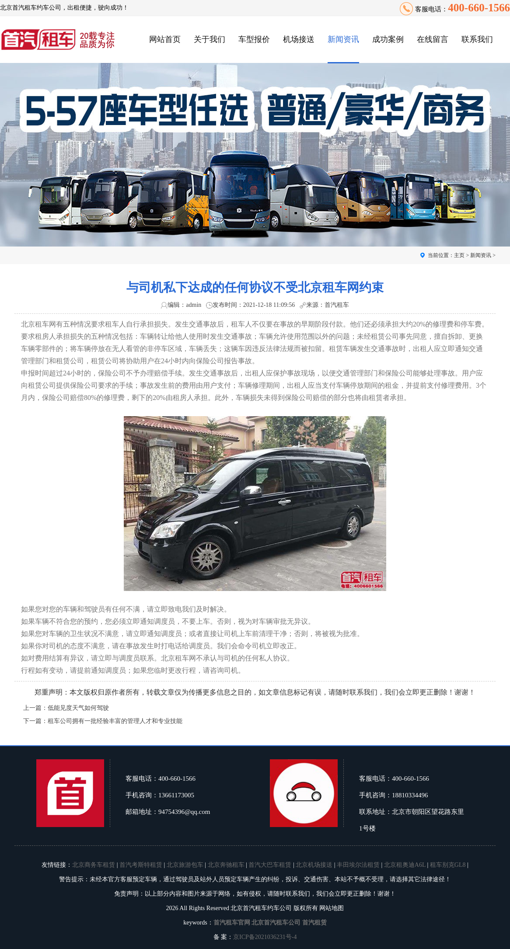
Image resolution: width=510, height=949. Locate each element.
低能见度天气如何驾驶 (78, 708)
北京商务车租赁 (93, 865)
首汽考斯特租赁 (140, 865)
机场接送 (298, 39)
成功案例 (388, 39)
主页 (459, 255)
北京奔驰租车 (226, 865)
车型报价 (254, 39)
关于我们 (209, 39)
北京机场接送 (314, 865)
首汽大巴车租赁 (269, 865)
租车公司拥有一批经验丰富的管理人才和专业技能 (115, 721)
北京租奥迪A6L (405, 865)
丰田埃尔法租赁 (358, 865)
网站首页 (165, 39)
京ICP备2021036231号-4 (265, 937)
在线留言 (432, 39)
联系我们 (477, 39)
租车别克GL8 (448, 865)
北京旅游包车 (185, 865)
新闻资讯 (343, 39)
